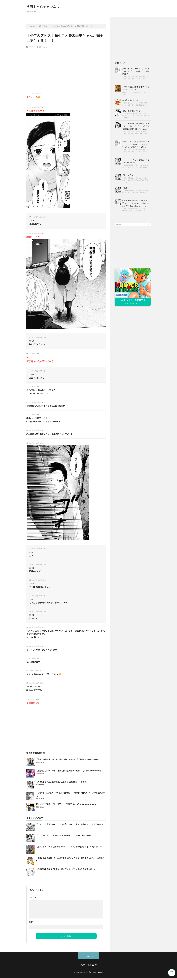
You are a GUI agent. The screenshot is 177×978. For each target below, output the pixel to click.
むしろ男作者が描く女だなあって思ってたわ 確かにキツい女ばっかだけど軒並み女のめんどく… (136, 203)
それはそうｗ (127, 175)
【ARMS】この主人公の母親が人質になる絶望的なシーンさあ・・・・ (65, 782)
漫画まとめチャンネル (42, 7)
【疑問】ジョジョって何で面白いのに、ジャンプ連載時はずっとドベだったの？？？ (70, 847)
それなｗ (125, 188)
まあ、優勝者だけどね (131, 111)
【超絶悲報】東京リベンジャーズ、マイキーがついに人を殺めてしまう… (65, 869)
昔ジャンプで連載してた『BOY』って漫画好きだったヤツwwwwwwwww (66, 804)
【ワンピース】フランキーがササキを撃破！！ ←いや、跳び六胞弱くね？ (66, 835)
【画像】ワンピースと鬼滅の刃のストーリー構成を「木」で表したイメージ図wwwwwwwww (135, 79)
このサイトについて (88, 965)
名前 (31, 922)
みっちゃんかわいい (130, 100)
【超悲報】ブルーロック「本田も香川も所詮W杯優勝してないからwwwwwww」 (69, 771)
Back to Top (88, 956)
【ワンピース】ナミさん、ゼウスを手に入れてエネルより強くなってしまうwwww (69, 824)
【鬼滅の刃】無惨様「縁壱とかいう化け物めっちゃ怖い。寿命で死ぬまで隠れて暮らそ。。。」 (135, 167)
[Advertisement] (66, 66)
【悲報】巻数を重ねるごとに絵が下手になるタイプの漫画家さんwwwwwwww (68, 759)
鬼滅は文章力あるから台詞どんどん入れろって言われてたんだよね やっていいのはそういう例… (135, 144)
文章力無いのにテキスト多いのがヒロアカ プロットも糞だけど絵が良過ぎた (136, 71)
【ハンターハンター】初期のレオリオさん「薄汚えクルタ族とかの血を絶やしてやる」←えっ (135, 134)
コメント (32, 897)
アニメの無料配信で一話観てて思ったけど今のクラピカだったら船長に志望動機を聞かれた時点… (135, 126)
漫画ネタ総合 (43, 47)
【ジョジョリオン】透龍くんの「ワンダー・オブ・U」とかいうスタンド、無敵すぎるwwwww (135, 115)
